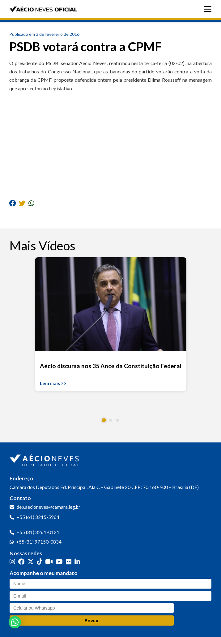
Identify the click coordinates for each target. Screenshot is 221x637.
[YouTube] (59, 561)
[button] (104, 420)
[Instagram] (12, 561)
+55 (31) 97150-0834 (39, 542)
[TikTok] (39, 561)
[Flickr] (68, 561)
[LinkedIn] (77, 561)
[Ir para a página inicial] (45, 459)
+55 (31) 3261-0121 (38, 532)
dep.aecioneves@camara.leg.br (48, 507)
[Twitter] (31, 561)
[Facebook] (21, 561)
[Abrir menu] (209, 9)
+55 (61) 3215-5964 (38, 517)
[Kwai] (49, 561)
